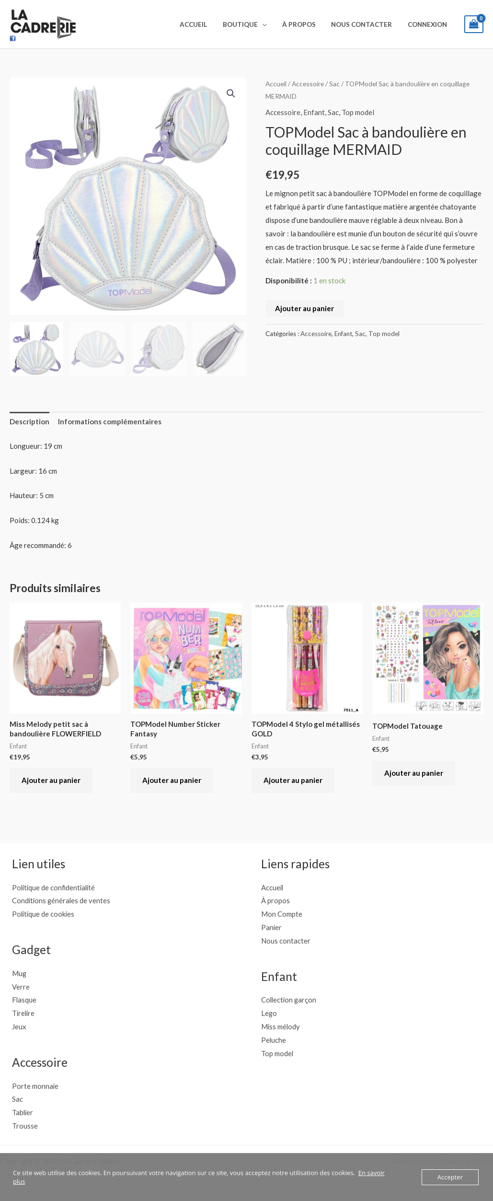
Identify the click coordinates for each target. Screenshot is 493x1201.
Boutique (249, 24)
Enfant (314, 112)
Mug (19, 973)
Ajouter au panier (304, 308)
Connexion (428, 24)
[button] (231, 93)
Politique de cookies (44, 913)
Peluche (274, 1040)
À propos (305, 24)
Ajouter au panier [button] (51, 780)
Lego (269, 1013)
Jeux (19, 1026)
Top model (358, 112)
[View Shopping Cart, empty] (473, 24)
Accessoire (308, 84)
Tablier (23, 1112)
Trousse (25, 1125)
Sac (334, 84)
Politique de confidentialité (55, 887)
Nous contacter (365, 24)
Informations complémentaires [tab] (109, 421)
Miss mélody (281, 1026)
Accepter (450, 1177)
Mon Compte (281, 913)
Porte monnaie (35, 1086)
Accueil (205, 24)
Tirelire (24, 1013)
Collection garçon (289, 999)
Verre (21, 986)
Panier (271, 927)
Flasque (24, 999)
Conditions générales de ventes (62, 900)
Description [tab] (29, 421)
